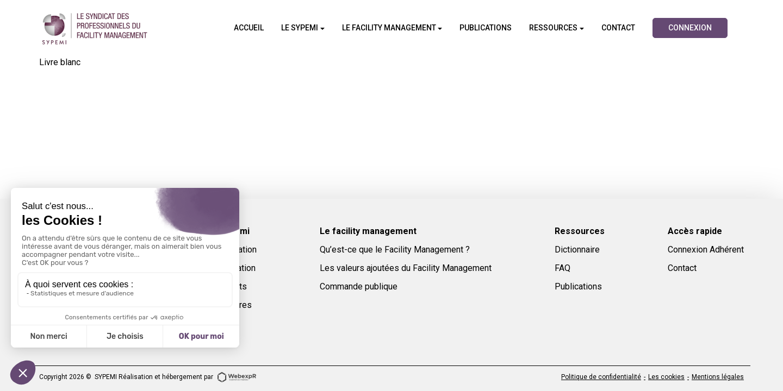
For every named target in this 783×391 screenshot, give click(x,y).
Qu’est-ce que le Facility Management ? (395, 249)
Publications (578, 286)
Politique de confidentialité (601, 377)
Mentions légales (718, 377)
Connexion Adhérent (706, 249)
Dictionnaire (577, 249)
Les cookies (666, 377)
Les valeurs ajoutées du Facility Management (406, 268)
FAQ (562, 268)
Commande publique (358, 286)
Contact (682, 268)
